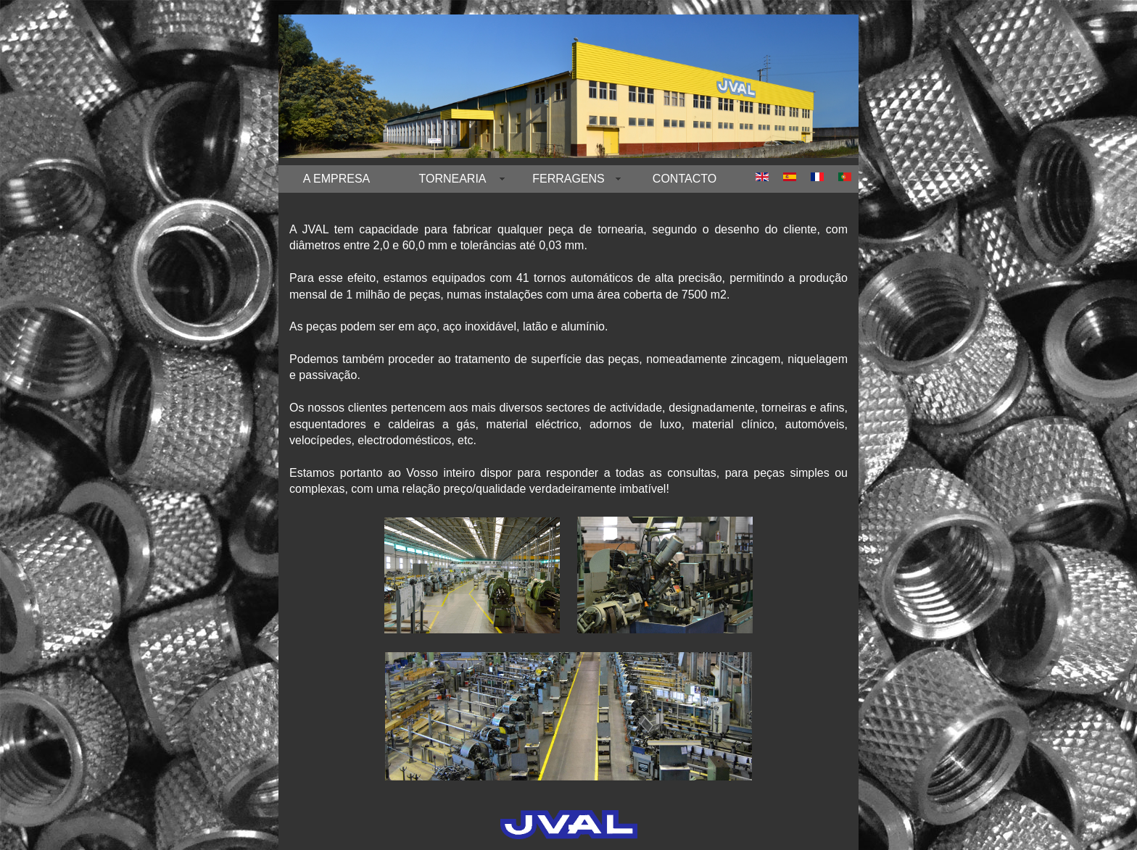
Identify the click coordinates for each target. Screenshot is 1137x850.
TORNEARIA (452, 178)
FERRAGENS (568, 178)
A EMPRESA (336, 178)
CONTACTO (684, 178)
